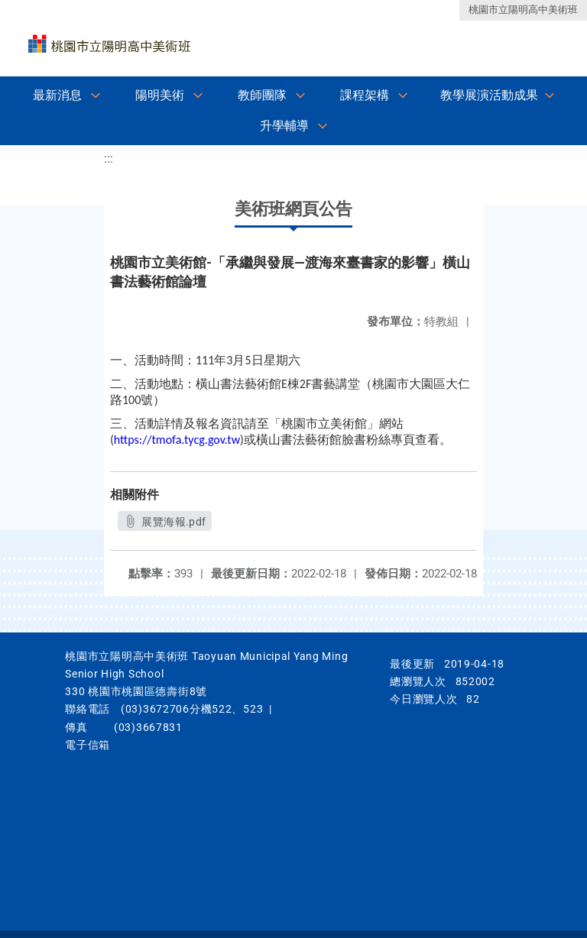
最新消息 (57, 95)
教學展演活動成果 (489, 95)
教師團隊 (262, 95)
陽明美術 (159, 95)
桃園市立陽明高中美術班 (523, 9)
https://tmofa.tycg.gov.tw (177, 439)
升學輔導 (284, 125)
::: (108, 158)
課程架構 (364, 95)
